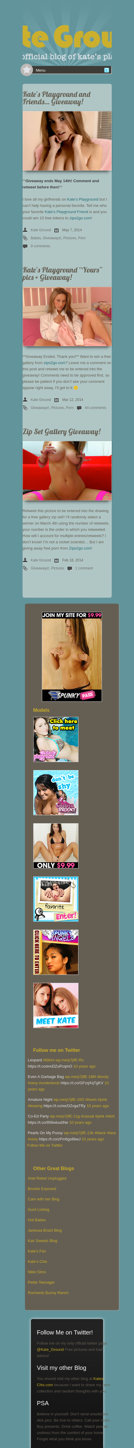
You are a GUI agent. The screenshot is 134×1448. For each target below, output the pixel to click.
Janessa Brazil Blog (45, 1230)
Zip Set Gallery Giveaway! (61, 431)
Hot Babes (37, 1220)
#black (100, 1133)
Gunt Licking (38, 1209)
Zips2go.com (80, 548)
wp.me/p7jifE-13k (79, 1133)
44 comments (95, 408)
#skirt (110, 1116)
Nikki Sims (37, 1272)
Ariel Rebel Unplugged (47, 1178)
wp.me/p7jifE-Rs (70, 1060)
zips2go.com (80, 218)
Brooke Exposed (42, 1188)
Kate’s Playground (82, 199)
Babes (36, 238)
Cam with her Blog (43, 1199)
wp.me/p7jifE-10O (68, 1099)
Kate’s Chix (38, 1261)
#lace (111, 1133)
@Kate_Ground (50, 1349)
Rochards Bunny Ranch (48, 1292)
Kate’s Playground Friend (66, 212)
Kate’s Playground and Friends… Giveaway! (56, 97)
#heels (91, 1099)
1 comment (84, 568)
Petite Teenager (41, 1282)
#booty (102, 1076)
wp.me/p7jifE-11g (65, 1116)
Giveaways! (52, 238)
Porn (82, 238)
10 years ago (84, 1066)
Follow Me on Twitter (45, 1145)
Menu (41, 70)
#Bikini (48, 1060)
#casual (87, 1116)
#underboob (49, 1083)
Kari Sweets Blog (42, 1240)
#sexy (33, 1083)
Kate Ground (41, 230)
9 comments (40, 246)
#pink (102, 1099)
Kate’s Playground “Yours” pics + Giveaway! (62, 273)
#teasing (35, 1106)
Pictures (69, 238)
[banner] (67, 32)
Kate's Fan (37, 1251)
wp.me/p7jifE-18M (80, 1076)
